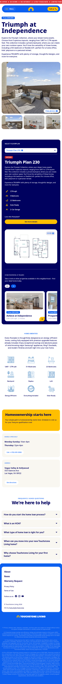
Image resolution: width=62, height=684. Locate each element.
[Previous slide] (7, 286)
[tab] (12, 122)
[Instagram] (19, 596)
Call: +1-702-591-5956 (14, 452)
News (7, 576)
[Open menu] (10, 9)
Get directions (11, 482)
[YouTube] (23, 596)
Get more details (31, 222)
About (7, 571)
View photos (51, 111)
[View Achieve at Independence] (25, 306)
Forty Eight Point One (16, 608)
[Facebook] (16, 596)
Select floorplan (12, 144)
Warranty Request (13, 581)
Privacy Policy (9, 586)
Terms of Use (9, 591)
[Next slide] (13, 286)
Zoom (50, 233)
